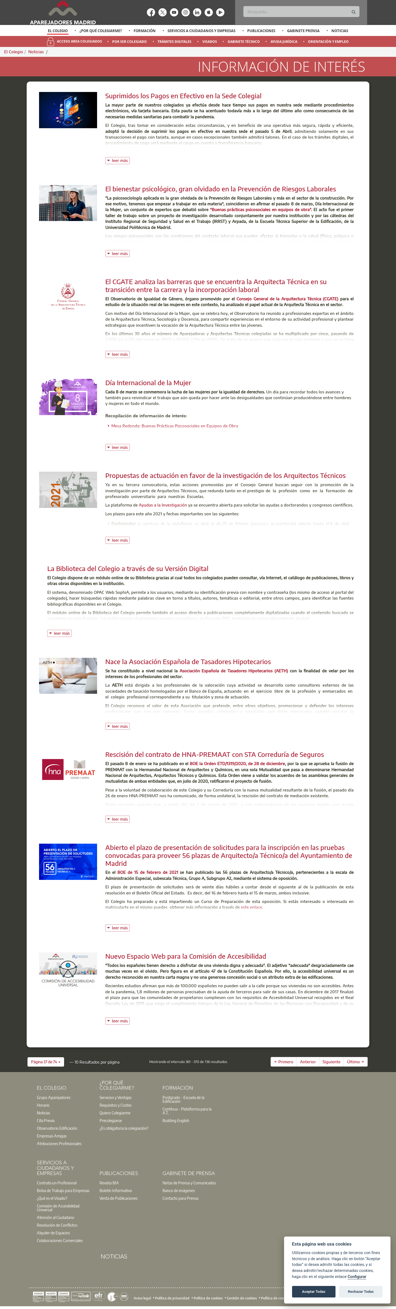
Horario (43, 1105)
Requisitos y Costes (115, 1105)
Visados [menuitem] (209, 41)
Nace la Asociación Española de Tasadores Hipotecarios (188, 661)
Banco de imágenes (179, 1190)
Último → (355, 1061)
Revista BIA (109, 1182)
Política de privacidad (172, 1298)
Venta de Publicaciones (119, 1198)
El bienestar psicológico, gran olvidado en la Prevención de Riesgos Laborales (220, 188)
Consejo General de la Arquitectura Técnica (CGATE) (287, 298)
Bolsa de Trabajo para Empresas (63, 1190)
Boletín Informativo (116, 1190)
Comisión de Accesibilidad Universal (58, 1207)
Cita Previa (45, 1120)
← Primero (283, 1061)
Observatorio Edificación (57, 1128)
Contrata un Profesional (56, 1182)
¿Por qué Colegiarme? (100, 30)
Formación (145, 30)
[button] (46, 1062)
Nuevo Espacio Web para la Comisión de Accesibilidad (185, 956)
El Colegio (58, 30)
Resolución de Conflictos (57, 1225)
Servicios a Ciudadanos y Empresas (201, 30)
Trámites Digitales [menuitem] (174, 41)
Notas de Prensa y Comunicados (189, 1182)
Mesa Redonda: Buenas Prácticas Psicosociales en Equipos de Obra (174, 425)
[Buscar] (301, 11)
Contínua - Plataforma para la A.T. (187, 1110)
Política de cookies (208, 1298)
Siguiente (331, 1061)
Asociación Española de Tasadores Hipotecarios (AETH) (234, 670)
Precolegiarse (111, 1120)
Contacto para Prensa (180, 1198)
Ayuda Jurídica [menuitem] (284, 41)
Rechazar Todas (361, 1292)
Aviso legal (142, 1298)
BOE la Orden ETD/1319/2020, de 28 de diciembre (237, 763)
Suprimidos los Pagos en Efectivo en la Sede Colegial (183, 95)
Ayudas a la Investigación (163, 504)
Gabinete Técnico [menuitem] (244, 41)
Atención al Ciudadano (55, 1217)
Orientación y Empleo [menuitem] (328, 41)
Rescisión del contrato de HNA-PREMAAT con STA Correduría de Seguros (214, 754)
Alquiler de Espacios (53, 1232)
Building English (176, 1120)
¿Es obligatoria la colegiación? (124, 1128)
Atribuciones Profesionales (59, 1143)
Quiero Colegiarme (115, 1112)
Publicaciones (261, 30)
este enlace (251, 907)
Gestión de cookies (242, 1298)
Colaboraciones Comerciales (60, 1240)
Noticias (339, 30)
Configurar (357, 1276)
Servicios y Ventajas (115, 1097)
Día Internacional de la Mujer (148, 382)
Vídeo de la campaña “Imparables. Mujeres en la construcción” (170, 435)
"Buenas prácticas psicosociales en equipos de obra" (260, 209)
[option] (58, 30)
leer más (121, 160)
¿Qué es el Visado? (52, 1198)
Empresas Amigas (52, 1135)
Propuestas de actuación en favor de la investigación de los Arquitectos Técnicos (225, 475)
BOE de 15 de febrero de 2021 (147, 872)
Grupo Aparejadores (53, 1097)
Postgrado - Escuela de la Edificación (183, 1099)
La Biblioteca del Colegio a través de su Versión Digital (127, 568)
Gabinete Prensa (303, 30)
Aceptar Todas (313, 1292)
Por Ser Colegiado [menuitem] (129, 41)
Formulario (211, 717)
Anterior (308, 1061)
